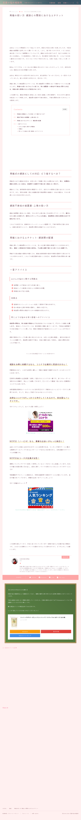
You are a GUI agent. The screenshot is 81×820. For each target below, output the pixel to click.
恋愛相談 (52, 3)
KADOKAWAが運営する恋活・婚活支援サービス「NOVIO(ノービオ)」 (40, 510)
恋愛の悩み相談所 (12, 3)
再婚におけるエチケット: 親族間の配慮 (29, 120)
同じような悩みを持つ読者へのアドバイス (31, 131)
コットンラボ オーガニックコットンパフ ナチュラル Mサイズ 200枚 (42, 617)
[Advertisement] (38, 32)
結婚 (59, 3)
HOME (4, 808)
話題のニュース (68, 3)
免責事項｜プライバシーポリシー (11, 813)
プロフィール (25, 813)
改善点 (20, 129)
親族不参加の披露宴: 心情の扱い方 (27, 117)
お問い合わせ (35, 813)
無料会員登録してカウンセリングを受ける (40, 433)
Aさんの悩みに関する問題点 (27, 126)
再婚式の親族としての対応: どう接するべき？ (31, 114)
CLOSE (64, 109)
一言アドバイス (22, 124)
